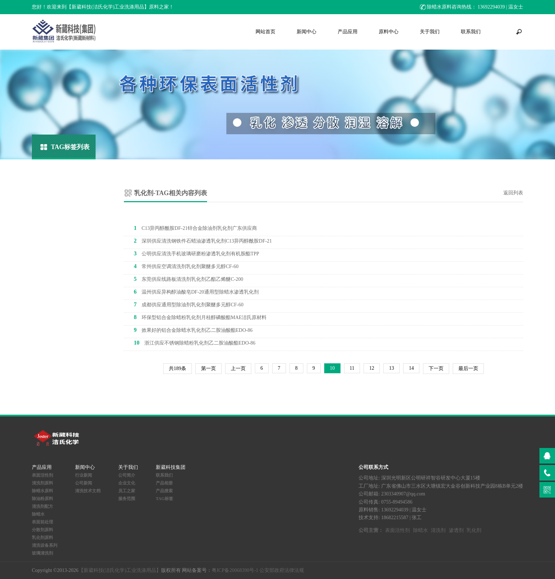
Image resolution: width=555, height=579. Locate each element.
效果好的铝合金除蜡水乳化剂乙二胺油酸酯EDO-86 (193, 330)
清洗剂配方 (42, 506)
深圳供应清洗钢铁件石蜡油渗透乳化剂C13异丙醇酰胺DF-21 (203, 241)
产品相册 (164, 483)
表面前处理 (42, 522)
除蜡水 (38, 514)
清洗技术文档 (88, 490)
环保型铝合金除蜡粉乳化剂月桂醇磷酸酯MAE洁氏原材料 (200, 317)
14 (411, 368)
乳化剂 (474, 530)
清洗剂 (438, 530)
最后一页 (468, 368)
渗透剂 (456, 530)
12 (371, 368)
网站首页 (265, 31)
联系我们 (471, 31)
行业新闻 (83, 475)
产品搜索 (164, 490)
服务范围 (126, 498)
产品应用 (347, 31)
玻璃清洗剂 (42, 553)
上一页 (238, 368)
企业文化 (126, 483)
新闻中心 (306, 31)
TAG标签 (164, 498)
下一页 (436, 368)
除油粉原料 (42, 498)
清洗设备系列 (44, 545)
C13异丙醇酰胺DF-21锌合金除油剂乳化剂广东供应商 (195, 228)
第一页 (208, 368)
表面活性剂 (42, 475)
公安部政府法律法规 (281, 570)
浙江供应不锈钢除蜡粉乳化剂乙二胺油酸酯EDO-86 (194, 343)
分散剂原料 (42, 529)
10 (332, 368)
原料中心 (389, 31)
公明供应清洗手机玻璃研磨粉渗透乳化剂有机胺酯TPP (196, 253)
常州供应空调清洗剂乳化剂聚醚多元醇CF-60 (186, 266)
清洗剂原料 (42, 483)
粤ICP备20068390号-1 (235, 570)
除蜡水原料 (42, 490)
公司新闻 (83, 483)
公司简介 (126, 475)
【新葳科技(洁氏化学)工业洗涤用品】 (120, 570)
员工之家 (126, 490)
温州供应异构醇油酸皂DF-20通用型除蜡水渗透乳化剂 (196, 292)
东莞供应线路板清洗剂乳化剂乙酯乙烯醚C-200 (188, 279)
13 (391, 368)
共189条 (177, 368)
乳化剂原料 (42, 537)
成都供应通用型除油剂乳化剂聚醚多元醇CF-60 (189, 304)
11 (352, 368)
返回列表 (513, 192)
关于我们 (430, 31)
